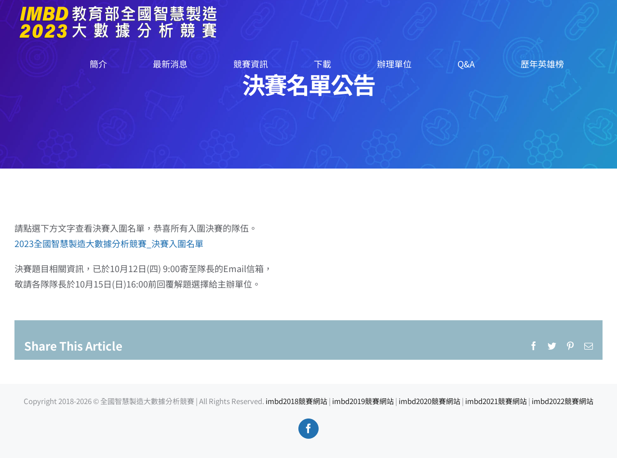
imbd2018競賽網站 (296, 401)
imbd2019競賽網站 (363, 401)
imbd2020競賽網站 (429, 401)
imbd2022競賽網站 (562, 401)
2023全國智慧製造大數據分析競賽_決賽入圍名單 (108, 243)
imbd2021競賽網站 (496, 401)
